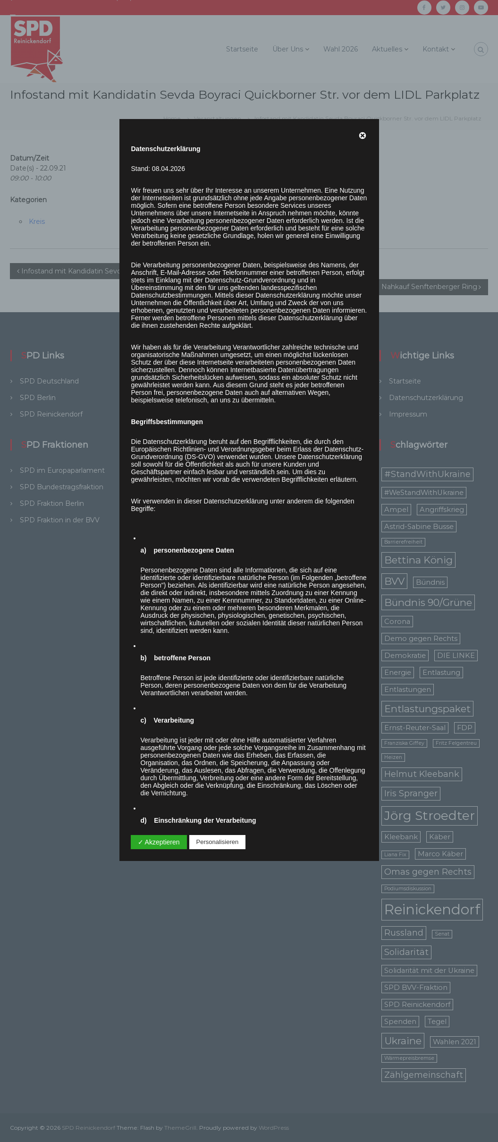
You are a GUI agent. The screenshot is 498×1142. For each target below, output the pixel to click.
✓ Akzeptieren (159, 842)
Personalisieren (217, 841)
